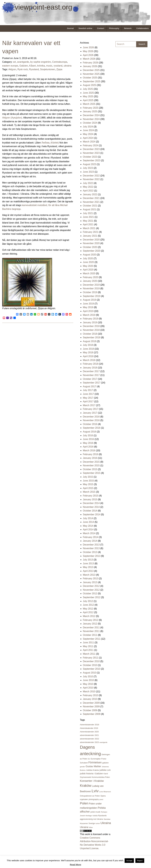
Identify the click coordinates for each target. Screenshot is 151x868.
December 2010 (91, 661)
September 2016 (91, 428)
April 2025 (88, 100)
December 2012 (91, 586)
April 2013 (88, 571)
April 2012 (88, 612)
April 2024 (88, 138)
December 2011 (91, 627)
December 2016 (91, 416)
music (49, 65)
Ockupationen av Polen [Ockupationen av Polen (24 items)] (90, 796)
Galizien (23, 65)
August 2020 (89, 254)
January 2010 (90, 699)
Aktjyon (12, 69)
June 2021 (88, 217)
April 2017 (88, 401)
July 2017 (88, 390)
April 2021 (88, 224)
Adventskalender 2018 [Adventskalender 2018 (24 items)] (89, 725)
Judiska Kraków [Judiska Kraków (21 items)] (92, 770)
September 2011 (91, 639)
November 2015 (91, 465)
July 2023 (88, 168)
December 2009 (91, 703)
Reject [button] (140, 860)
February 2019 (90, 318)
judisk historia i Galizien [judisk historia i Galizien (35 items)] (91, 773)
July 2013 (88, 559)
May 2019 (88, 307)
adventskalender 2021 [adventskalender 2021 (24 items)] (89, 735)
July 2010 (88, 676)
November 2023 (91, 153)
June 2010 (88, 680)
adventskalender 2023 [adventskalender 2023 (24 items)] (89, 742)
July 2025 (88, 89)
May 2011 (88, 646)
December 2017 (91, 371)
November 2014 (91, 507)
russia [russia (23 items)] (94, 815)
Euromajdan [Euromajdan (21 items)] (96, 759)
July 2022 (88, 183)
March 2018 (89, 360)
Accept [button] (129, 860)
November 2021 (91, 202)
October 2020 (90, 247)
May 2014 (88, 526)
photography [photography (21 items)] (94, 799)
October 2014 (90, 510)
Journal (70, 28)
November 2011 (91, 631)
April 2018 (88, 356)
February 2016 (90, 454)
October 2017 (90, 379)
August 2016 (89, 431)
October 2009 (90, 710)
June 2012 (88, 605)
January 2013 (90, 582)
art (14, 62)
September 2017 (91, 382)
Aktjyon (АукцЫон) (12, 117)
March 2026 (89, 59)
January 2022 (90, 194)
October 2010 (90, 665)
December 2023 (91, 149)
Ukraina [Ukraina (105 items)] (106, 823)
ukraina (67, 65)
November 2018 (91, 330)
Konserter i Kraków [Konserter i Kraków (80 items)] (92, 780)
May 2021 (88, 221)
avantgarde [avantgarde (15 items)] (103, 742)
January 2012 (90, 623)
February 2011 (90, 657)
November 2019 (91, 288)
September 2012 (91, 597)
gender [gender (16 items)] (82, 767)
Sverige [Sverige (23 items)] (91, 823)
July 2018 (88, 345)
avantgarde (23, 62)
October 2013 (90, 552)
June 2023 (88, 172)
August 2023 (89, 164)
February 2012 (90, 620)
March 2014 (89, 533)
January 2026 (90, 66)
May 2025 (88, 96)
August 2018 (89, 341)
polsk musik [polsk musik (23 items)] (95, 812)
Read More (75, 864)
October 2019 (90, 292)
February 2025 (90, 108)
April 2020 (88, 269)
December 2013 (91, 544)
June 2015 (88, 480)
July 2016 (88, 435)
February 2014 (90, 537)
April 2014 (88, 529)
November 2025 (91, 74)
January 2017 (90, 413)
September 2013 (91, 556)
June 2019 (88, 303)
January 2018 (90, 367)
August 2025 (89, 85)
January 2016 (90, 458)
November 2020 (91, 243)
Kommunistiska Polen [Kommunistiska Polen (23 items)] (101, 777)
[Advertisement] (127, 94)
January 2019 (90, 322)
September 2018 (91, 337)
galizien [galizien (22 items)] (105, 763)
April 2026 (88, 55)
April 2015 (88, 488)
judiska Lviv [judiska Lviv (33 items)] (105, 770)
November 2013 (91, 548)
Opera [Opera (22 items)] (103, 796)
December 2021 (91, 198)
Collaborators (142, 28)
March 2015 (89, 492)
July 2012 (88, 601)
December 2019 (91, 285)
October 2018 (90, 334)
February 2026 (90, 62)
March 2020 (89, 273)
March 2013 (89, 575)
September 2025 (91, 81)
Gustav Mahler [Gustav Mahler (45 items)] (93, 766)
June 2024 (88, 130)
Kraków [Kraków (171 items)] (85, 786)
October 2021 (90, 205)
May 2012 (88, 608)
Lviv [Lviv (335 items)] (95, 791)
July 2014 (88, 518)
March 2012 (89, 616)
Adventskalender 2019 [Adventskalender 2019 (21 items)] (89, 728)
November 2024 (91, 119)
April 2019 (88, 311)
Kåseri (32, 65)
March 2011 (89, 654)
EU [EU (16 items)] (89, 759)
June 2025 (88, 93)
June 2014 (88, 522)
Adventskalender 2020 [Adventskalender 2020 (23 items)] (89, 732)
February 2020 (90, 277)
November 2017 (91, 375)
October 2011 (90, 635)
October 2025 (90, 77)
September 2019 (91, 296)
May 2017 (88, 398)
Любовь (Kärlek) (50, 142)
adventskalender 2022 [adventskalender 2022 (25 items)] (89, 739)
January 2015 (90, 499)
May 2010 (88, 684)
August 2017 (89, 386)
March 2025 (89, 104)
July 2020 (88, 258)
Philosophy (114, 28)
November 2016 (91, 420)
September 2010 (91, 669)
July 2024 (88, 126)
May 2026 (88, 51)
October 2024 (90, 123)
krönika (41, 65)
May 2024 (88, 134)
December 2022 (91, 175)
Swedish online (85, 28)
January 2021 (90, 236)
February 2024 (90, 145)
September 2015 (91, 473)
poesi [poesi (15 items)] (101, 799)
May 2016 (88, 443)
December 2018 (91, 326)
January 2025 (90, 111)
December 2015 (91, 462)
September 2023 (91, 160)
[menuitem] (70, 28)
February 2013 (90, 578)
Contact (100, 28)
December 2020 (91, 239)
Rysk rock (22, 69)
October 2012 (90, 593)
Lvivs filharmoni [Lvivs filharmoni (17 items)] (105, 792)
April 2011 (88, 650)
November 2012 (91, 590)
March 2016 (89, 450)
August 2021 (89, 209)
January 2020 (90, 281)
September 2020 (91, 251)
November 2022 (91, 179)
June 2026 (88, 47)
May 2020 (88, 266)
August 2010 (89, 672)
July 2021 (88, 213)
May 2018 (88, 352)
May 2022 (88, 187)
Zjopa (59, 69)
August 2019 (89, 300)
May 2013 (88, 567)
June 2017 (88, 394)
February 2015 (90, 495)
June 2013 (88, 563)
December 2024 (91, 115)
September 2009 (91, 714)
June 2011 (88, 642)
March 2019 (89, 315)
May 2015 (88, 484)
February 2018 (90, 364)
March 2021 (89, 228)
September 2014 (91, 514)
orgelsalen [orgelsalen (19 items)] (84, 799)
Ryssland (34, 69)
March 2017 (89, 405)
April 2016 (88, 446)
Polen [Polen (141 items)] (84, 803)
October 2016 (90, 424)
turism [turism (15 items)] (98, 823)
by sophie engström (40, 62)
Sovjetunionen (47, 69)
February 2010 (90, 695)
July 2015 (88, 477)
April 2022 (88, 190)
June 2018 (88, 349)
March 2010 (89, 691)
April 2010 (88, 687)
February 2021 (90, 232)
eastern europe (10, 65)
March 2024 (89, 141)
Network (128, 28)
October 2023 (90, 157)
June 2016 (88, 439)
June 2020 (88, 262)
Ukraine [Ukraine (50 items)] (84, 827)
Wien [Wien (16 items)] (91, 827)
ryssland (58, 65)
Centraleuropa (59, 62)
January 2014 (90, 541)
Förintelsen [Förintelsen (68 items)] (95, 762)
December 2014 (91, 503)
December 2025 (91, 70)
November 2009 (91, 706)
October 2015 (90, 469)
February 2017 (90, 409)
